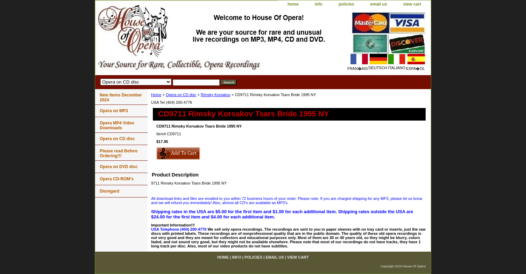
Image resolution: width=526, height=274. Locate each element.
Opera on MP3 (114, 110)
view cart (412, 4)
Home (156, 95)
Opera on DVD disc (119, 166)
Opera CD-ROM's (117, 178)
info (318, 4)
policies (346, 4)
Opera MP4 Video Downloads (117, 125)
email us (378, 4)
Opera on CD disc (181, 95)
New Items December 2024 (121, 97)
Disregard (109, 191)
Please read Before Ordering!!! (118, 153)
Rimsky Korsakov (215, 95)
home (293, 4)
